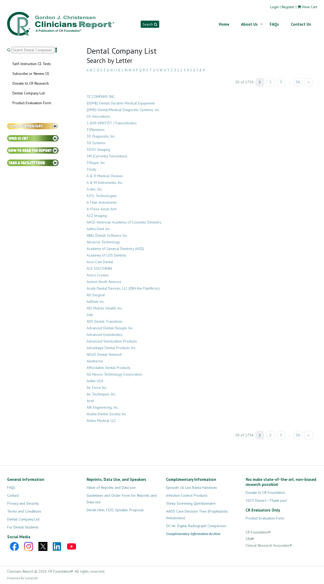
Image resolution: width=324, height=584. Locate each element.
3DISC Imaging (98, 149)
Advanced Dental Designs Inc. (110, 328)
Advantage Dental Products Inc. (111, 347)
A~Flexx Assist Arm (102, 209)
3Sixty (91, 169)
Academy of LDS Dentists (106, 255)
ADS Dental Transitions (105, 321)
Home (224, 24)
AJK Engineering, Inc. (103, 407)
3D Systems (96, 142)
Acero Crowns (98, 275)
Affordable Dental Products (108, 367)
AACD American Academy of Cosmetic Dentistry (124, 222)
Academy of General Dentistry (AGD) (115, 248)
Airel (90, 400)
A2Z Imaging (97, 215)
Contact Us (301, 24)
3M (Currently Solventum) (107, 156)
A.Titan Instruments (102, 202)
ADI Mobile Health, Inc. (105, 308)
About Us (249, 24)
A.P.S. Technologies (102, 195)
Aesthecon (95, 361)
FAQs (274, 24)
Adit (90, 314)
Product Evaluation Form (31, 103)
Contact (13, 495)
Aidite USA (95, 380)
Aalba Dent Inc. (98, 228)
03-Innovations (98, 116)
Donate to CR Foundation (265, 492)
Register (288, 6)
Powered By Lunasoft (22, 578)
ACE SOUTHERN (99, 268)
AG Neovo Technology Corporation (114, 374)
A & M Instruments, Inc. (105, 182)
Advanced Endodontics (104, 334)
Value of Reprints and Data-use (111, 487)
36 (298, 82)
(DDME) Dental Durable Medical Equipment (121, 103)
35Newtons (96, 129)
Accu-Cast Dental (100, 261)
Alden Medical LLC (101, 420)
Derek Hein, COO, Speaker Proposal (115, 510)
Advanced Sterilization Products (112, 341)
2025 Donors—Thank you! (266, 500)
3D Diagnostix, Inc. (101, 136)
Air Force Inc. (97, 387)
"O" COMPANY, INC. (101, 96)
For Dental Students (23, 527)
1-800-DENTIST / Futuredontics (112, 123)
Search (150, 24)
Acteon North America (104, 281)
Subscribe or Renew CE (30, 73)
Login (274, 6)
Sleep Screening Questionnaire (191, 503)
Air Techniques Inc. (101, 394)
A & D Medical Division (105, 176)
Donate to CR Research (30, 83)
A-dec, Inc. (95, 189)
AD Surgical (96, 295)
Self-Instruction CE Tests (31, 63)
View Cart (309, 6)
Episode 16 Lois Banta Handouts (191, 487)
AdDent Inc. (96, 301)
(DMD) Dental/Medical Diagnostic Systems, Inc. (123, 109)
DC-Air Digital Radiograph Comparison (196, 525)
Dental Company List (28, 93)
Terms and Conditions (24, 511)
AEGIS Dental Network (104, 354)
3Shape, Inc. (96, 162)
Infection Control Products (186, 495)
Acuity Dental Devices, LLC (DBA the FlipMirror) (123, 288)
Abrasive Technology (103, 242)
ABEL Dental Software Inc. (107, 235)
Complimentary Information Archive (193, 533)
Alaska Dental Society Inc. (107, 414)
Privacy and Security (23, 503)
